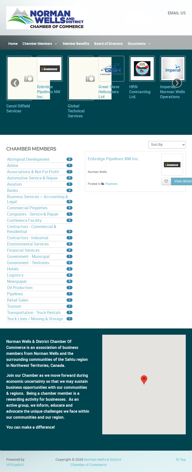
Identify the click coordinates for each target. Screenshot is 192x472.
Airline (39, 165)
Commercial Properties (39, 208)
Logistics (39, 275)
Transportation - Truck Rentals (39, 312)
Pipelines (39, 294)
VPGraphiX (15, 465)
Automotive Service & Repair (39, 178)
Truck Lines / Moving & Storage (39, 318)
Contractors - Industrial (39, 238)
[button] (144, 380)
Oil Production (39, 287)
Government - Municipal (39, 256)
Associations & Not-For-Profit (39, 171)
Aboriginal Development (39, 159)
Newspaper (39, 281)
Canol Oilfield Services (18, 108)
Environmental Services (39, 244)
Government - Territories (39, 262)
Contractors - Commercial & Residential (39, 229)
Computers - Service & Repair (39, 214)
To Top (181, 459)
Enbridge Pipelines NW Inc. (48, 91)
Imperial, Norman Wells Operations (172, 91)
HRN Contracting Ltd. (139, 91)
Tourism (39, 306)
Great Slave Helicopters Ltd (108, 91)
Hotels (39, 269)
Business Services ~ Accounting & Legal (39, 199)
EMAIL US (177, 13)
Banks (39, 190)
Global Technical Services (76, 111)
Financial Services (39, 250)
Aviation (39, 184)
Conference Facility (39, 220)
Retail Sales (39, 300)
